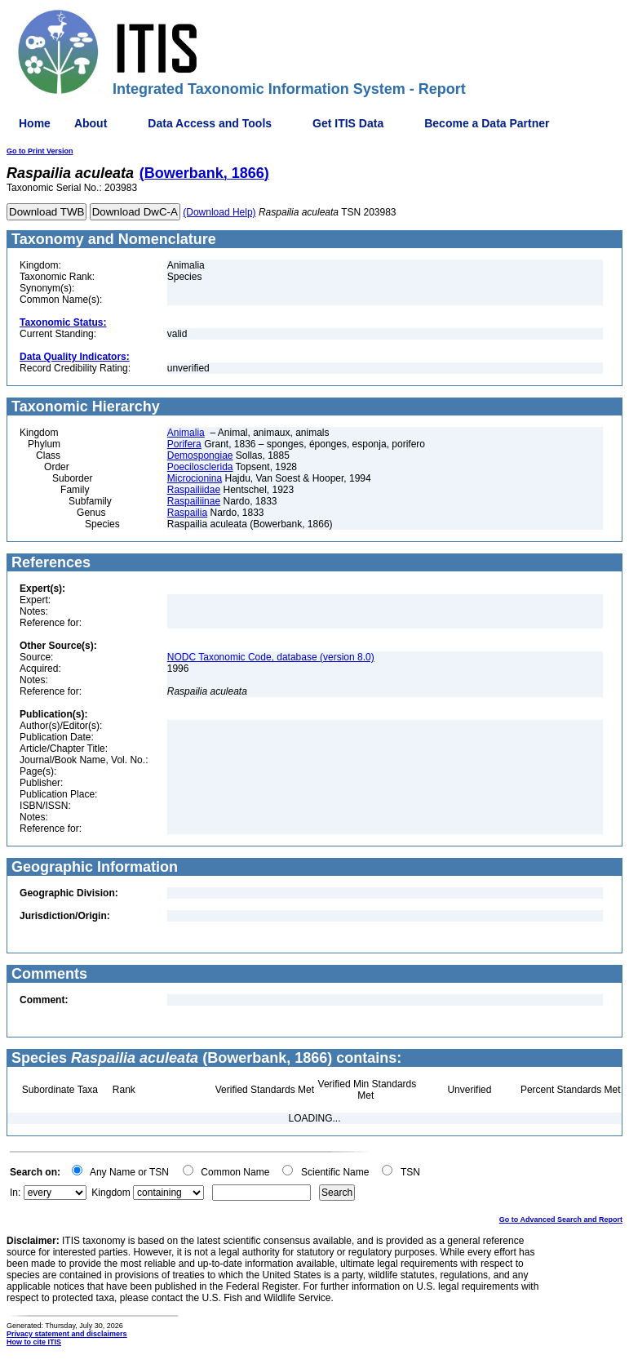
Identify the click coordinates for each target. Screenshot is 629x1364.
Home (35, 123)
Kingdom (110, 1192)
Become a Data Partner (486, 123)
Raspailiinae (193, 501)
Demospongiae (200, 455)
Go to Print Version (40, 151)
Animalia (186, 432)
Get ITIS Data (347, 123)
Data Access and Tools (210, 123)
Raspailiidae (193, 489)
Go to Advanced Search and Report (560, 1219)
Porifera (184, 444)
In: (15, 1192)
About (90, 123)
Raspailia (187, 512)
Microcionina (194, 478)
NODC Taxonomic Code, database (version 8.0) (270, 657)
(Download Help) (219, 212)
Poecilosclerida (200, 467)
